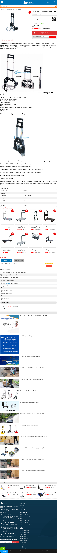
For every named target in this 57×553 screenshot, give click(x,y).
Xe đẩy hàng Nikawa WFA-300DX (50, 250)
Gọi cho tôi (53, 36)
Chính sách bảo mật (24, 520)
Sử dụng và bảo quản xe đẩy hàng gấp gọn (29, 402)
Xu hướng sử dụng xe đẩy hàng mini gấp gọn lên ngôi (32, 447)
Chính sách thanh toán (25, 514)
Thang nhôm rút (23, 540)
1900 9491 (8, 283)
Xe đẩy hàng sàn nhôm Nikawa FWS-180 (21, 226)
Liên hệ (21, 507)
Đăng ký (15, 542)
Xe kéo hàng (23, 547)
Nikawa (42, 18)
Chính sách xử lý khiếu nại (26, 524)
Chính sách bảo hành (24, 522)
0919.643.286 (5, 299)
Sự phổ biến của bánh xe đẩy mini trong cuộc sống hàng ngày (33, 315)
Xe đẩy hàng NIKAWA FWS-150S (7, 226)
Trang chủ (2, 9)
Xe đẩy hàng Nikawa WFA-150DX (50, 226)
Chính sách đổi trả (24, 518)
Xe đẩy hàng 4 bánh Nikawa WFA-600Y (7, 250)
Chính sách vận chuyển (25, 516)
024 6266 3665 (13, 524)
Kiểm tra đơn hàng (24, 509)
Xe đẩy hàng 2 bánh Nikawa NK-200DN (35, 226)
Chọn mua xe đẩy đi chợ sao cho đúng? (28, 390)
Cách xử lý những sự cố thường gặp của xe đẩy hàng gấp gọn (33, 436)
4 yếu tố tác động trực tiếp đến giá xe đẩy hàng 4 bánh (32, 413)
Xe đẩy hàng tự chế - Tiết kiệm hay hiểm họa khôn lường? (32, 367)
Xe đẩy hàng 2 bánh (24, 532)
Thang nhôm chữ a (24, 546)
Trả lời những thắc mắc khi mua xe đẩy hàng (30, 356)
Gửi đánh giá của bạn (6, 260)
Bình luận (41, 14)
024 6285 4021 (11, 522)
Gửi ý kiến (49, 266)
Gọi (2, 548)
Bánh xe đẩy (23, 534)
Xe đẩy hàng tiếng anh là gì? (26, 335)
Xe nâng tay (22, 544)
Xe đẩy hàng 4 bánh (24, 530)
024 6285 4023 (6, 524)
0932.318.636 (6, 291)
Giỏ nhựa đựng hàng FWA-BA (50, 493)
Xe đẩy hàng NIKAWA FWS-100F (11, 493)
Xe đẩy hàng (8, 9)
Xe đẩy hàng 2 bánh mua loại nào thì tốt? (29, 425)
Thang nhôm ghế (24, 538)
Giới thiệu (22, 505)
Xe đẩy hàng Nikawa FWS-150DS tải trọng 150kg (13, 485)
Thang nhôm (23, 536)
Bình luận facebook (19, 260)
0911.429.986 (6, 294)
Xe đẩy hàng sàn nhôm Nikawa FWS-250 (21, 250)
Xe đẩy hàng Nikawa (16, 9)
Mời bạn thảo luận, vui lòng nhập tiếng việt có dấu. (21, 265)
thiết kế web (14, 551)
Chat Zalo (4, 551)
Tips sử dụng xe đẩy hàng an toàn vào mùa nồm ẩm (31, 379)
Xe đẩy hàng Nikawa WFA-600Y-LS (35, 250)
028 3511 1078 (11, 533)
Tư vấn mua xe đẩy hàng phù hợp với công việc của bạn (32, 459)
